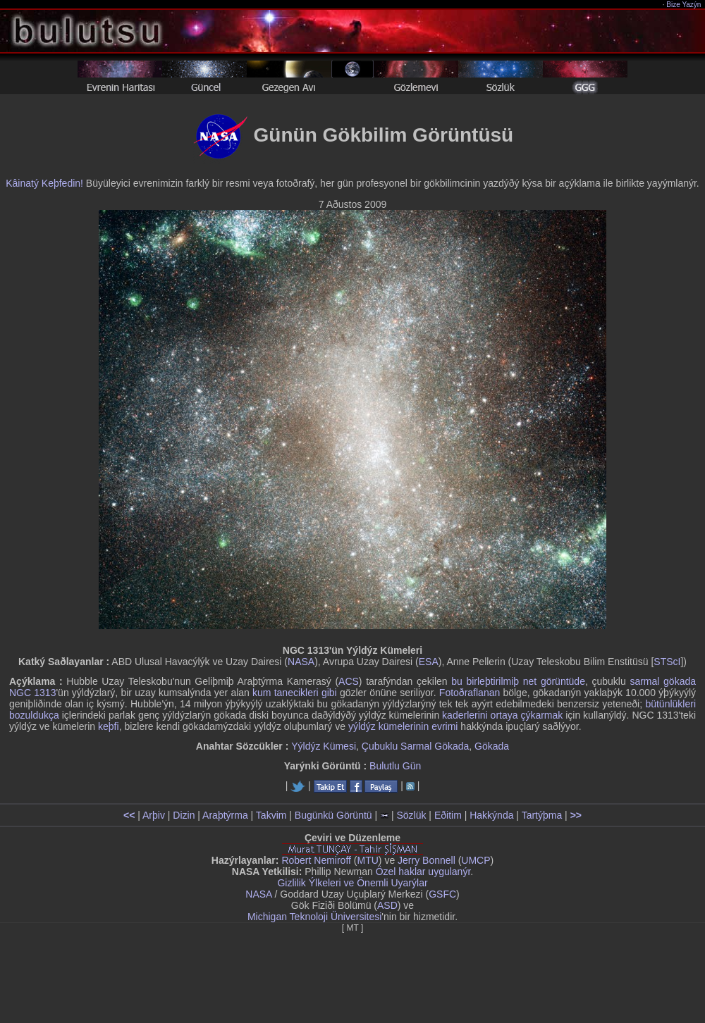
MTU (368, 860)
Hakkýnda (491, 815)
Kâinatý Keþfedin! (44, 183)
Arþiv (153, 815)
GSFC (442, 894)
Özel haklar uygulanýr (423, 871)
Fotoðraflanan (469, 692)
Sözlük (411, 815)
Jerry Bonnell (426, 860)
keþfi (108, 726)
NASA (301, 661)
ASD (387, 905)
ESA (429, 661)
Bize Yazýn (684, 4)
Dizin (184, 815)
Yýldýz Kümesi (323, 746)
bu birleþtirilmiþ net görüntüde (518, 681)
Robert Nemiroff (316, 860)
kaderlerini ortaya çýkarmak (502, 715)
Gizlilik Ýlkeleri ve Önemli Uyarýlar (352, 882)
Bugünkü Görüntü (333, 815)
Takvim (271, 815)
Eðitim (448, 815)
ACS (348, 681)
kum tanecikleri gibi (294, 692)
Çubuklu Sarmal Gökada (416, 746)
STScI (667, 661)
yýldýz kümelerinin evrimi (403, 726)
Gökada (491, 746)
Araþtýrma (225, 815)
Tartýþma (542, 815)
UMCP (475, 860)
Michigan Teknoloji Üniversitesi (314, 916)
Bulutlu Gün (395, 765)
